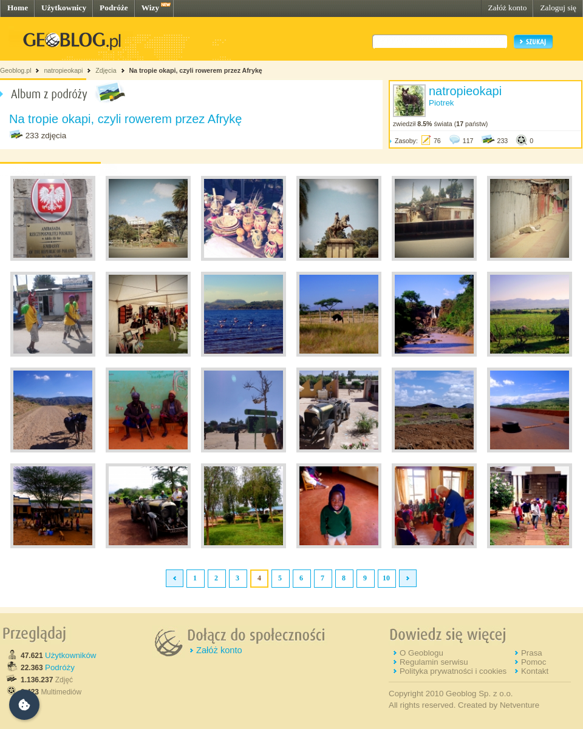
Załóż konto (507, 7)
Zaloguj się (558, 7)
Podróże (114, 7)
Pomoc (533, 662)
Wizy (150, 7)
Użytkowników (70, 655)
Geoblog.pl (16, 70)
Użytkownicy (63, 7)
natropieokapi (63, 70)
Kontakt (534, 671)
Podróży (60, 667)
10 (386, 578)
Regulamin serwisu (434, 662)
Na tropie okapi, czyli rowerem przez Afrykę (195, 70)
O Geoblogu (421, 652)
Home (17, 7)
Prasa (531, 652)
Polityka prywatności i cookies (453, 671)
